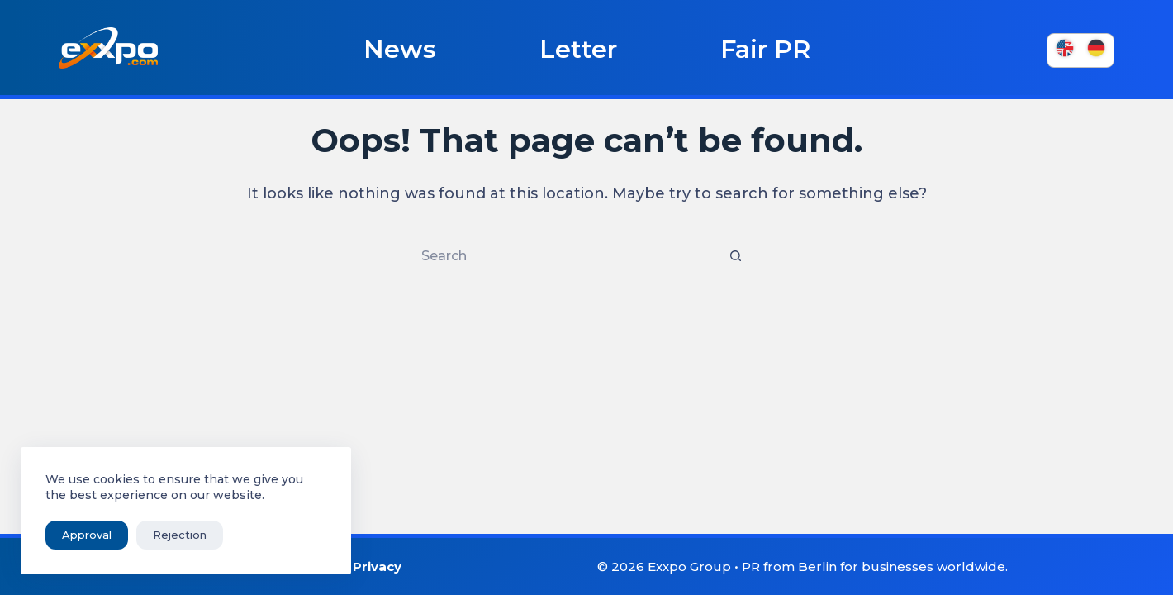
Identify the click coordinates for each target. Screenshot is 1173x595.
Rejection (180, 534)
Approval (87, 534)
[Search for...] (570, 256)
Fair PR (765, 49)
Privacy (377, 566)
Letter (578, 49)
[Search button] (735, 256)
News (399, 49)
